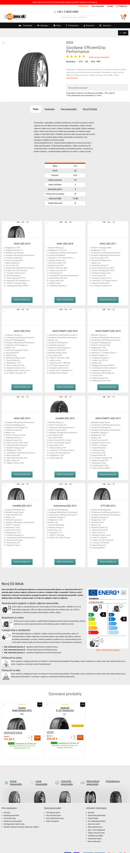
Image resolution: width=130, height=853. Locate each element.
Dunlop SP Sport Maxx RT (59, 453)
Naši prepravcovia (95, 816)
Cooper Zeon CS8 (56, 281)
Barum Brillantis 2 (13, 360)
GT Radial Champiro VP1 (16, 373)
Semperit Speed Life (99, 355)
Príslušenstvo (72, 26)
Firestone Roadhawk (13, 258)
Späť (124, 33)
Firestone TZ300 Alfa (56, 350)
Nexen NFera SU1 (56, 445)
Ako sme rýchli (94, 813)
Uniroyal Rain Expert (14, 540)
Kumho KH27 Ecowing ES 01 (61, 370)
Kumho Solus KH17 (13, 530)
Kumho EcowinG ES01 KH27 (16, 443)
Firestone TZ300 (99, 453)
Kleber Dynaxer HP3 (100, 378)
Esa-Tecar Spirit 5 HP (99, 258)
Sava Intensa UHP (55, 435)
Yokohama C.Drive (12, 527)
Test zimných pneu (53, 805)
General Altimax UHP (57, 448)
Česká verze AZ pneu (96, 822)
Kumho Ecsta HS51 (56, 265)
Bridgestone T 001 (98, 250)
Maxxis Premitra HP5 (100, 283)
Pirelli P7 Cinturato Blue (57, 268)
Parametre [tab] (48, 109)
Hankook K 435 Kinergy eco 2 (18, 281)
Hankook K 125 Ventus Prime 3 (60, 258)
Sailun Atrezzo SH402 (101, 468)
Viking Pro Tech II (13, 545)
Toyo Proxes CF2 (12, 265)
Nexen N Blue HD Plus (15, 365)
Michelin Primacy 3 (56, 248)
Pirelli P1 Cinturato (99, 445)
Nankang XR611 (98, 548)
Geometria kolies (94, 828)
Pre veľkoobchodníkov (97, 810)
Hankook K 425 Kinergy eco (16, 345)
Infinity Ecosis (55, 283)
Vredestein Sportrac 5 (14, 250)
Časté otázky (93, 807)
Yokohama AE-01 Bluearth (59, 363)
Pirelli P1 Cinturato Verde (16, 283)
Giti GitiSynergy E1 (13, 275)
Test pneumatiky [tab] (69, 109)
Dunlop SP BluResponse (101, 260)
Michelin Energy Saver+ (101, 273)
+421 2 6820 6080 (67, 11)
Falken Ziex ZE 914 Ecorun (103, 540)
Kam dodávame (94, 831)
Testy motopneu (52, 810)
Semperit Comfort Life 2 (16, 273)
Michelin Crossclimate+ (14, 253)
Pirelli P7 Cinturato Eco (57, 425)
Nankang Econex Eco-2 (101, 381)
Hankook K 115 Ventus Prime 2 (103, 353)
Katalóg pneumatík (11, 805)
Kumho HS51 (97, 375)
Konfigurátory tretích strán (14, 813)
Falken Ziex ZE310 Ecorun (16, 270)
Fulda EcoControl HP (57, 270)
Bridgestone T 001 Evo (57, 250)
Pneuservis (89, 26)
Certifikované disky (95, 825)
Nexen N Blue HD (99, 455)
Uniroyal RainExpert (56, 525)
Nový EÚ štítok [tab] (92, 109)
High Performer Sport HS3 (16, 458)
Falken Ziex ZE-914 (100, 360)
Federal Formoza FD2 (15, 463)
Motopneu (40, 26)
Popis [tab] (33, 109)
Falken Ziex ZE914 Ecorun (59, 538)
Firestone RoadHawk (56, 255)
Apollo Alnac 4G (12, 460)
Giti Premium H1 (56, 273)
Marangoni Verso (99, 463)
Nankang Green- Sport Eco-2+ (18, 370)
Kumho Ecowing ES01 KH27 (103, 270)
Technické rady (10, 807)
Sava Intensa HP (99, 275)
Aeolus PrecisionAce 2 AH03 (102, 268)
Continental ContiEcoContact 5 (104, 368)
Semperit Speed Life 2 (57, 260)
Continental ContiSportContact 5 (61, 427)
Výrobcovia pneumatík (13, 810)
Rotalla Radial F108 (100, 465)
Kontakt (110, 6)
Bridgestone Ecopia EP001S (103, 365)
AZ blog (7, 802)
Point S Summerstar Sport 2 (59, 443)
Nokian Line (96, 263)
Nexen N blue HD (13, 455)
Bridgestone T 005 (12, 248)
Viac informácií (72, 78)
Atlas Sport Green (55, 438)
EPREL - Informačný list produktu (107, 650)
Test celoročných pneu (55, 807)
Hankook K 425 (98, 450)
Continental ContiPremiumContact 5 (19, 268)
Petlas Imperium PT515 (15, 278)
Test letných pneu (53, 802)
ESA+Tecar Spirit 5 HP (57, 263)
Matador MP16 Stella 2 (58, 373)
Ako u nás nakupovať (96, 819)
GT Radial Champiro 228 (102, 458)
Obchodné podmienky (97, 805)
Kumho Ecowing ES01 (14, 260)
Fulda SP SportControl (57, 430)
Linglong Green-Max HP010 (17, 286)
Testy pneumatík (97, 6)
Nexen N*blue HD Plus (58, 278)
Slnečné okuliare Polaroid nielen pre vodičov (21, 816)
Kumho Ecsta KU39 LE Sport (59, 440)
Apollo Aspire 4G (56, 458)
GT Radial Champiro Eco (59, 365)
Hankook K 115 (55, 532)
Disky (55, 26)
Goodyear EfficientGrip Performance (19, 255)
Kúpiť (37, 738)
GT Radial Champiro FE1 (102, 286)
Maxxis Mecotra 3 (12, 263)
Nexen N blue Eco (99, 545)
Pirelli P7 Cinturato (56, 535)
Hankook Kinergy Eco (15, 535)
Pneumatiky (21, 26)
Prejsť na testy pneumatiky (99, 57)
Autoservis (106, 26)
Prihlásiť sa (121, 6)
